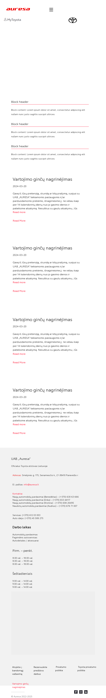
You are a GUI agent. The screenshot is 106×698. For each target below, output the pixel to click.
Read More (19, 220)
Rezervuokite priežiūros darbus (40, 670)
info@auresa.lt (31, 484)
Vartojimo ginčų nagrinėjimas (42, 179)
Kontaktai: (18, 493)
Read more (19, 212)
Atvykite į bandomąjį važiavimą (17, 670)
